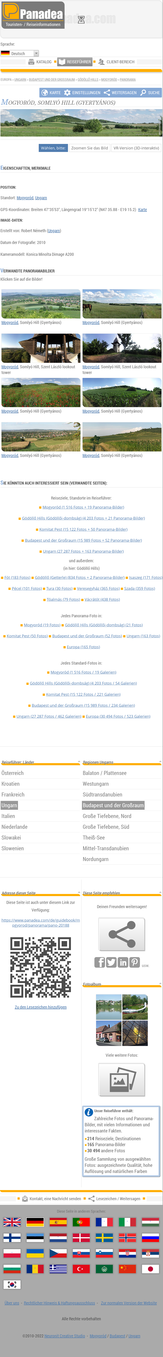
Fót (17, 577)
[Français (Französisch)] (104, 1222)
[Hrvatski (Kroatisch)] (127, 1253)
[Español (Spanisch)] (58, 1222)
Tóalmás (63, 599)
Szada (139, 588)
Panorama (128, 79)
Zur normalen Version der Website (129, 1303)
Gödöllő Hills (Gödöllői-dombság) (83, 518)
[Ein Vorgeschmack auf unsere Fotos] (122, 1080)
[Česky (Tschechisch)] (58, 1253)
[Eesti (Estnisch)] (35, 1237)
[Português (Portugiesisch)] (81, 1222)
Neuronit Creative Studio (64, 1336)
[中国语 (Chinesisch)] (127, 1269)
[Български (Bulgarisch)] (12, 1269)
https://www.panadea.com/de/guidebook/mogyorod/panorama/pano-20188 (40, 923)
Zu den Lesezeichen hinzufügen (41, 1007)
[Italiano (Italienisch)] (127, 1222)
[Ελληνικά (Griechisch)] (58, 1269)
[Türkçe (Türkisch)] (81, 1269)
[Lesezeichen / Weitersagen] (122, 934)
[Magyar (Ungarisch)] (150, 1222)
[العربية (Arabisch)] (104, 1269)
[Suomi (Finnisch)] (12, 1237)
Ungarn (20, 79)
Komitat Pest (83, 529)
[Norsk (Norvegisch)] (127, 1237)
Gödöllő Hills (88, 79)
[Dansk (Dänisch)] (81, 1237)
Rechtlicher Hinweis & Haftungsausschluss (59, 1303)
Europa (83, 646)
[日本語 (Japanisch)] (150, 1269)
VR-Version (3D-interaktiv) (136, 147)
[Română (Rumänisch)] (35, 1269)
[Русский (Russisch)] (150, 1237)
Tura (59, 588)
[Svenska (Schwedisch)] (104, 1237)
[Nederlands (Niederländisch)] (58, 1237)
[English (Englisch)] (12, 1222)
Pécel (27, 588)
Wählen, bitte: (53, 147)
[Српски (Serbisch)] (150, 1253)
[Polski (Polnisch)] (12, 1253)
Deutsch (18, 53)
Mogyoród (109, 79)
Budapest (117, 1336)
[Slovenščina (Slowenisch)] (104, 1253)
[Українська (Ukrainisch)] (35, 1253)
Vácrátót (102, 599)
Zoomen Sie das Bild (89, 147)
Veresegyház (98, 588)
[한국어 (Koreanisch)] (12, 1284)
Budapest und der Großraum (52, 79)
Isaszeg (145, 577)
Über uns (12, 1303)
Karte (142, 209)
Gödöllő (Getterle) (79, 577)
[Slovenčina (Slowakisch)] (81, 1253)
